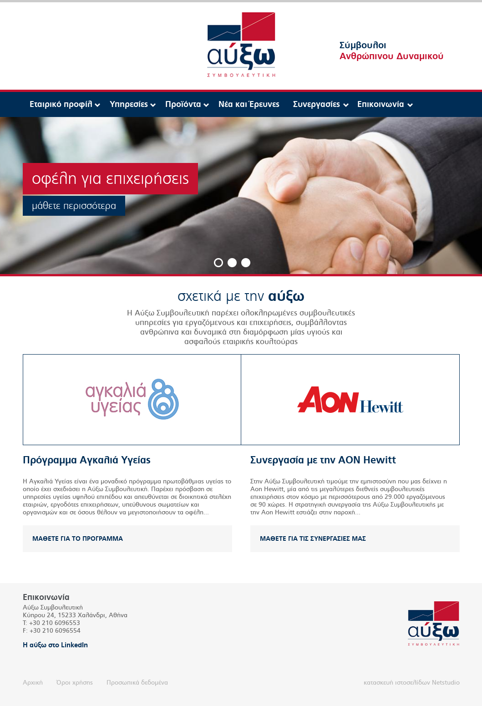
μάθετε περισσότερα (74, 206)
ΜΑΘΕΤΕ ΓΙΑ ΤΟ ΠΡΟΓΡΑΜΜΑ (77, 539)
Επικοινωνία (380, 104)
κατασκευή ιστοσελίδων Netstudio (412, 682)
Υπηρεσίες (129, 104)
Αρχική (33, 682)
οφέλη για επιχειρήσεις (110, 178)
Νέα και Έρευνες (248, 104)
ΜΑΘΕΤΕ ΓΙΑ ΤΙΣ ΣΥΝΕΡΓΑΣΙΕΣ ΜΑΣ (313, 539)
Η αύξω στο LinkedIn (55, 645)
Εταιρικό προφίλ (61, 104)
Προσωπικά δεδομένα (137, 682)
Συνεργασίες (316, 104)
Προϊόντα (183, 104)
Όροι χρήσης (74, 682)
